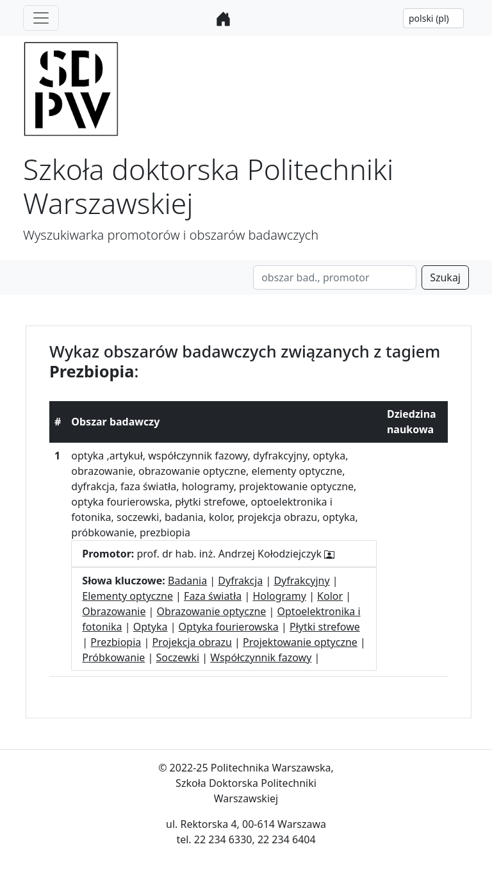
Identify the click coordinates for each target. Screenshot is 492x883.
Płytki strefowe (325, 627)
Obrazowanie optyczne (211, 611)
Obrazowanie (113, 611)
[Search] (334, 277)
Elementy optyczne (127, 596)
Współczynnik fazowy (260, 657)
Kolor (330, 596)
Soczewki (177, 657)
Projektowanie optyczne (300, 642)
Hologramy (279, 596)
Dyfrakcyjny (301, 581)
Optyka (150, 627)
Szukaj (445, 277)
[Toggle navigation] (41, 18)
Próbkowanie (113, 657)
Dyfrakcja (240, 581)
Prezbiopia (115, 642)
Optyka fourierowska (229, 627)
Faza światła (213, 596)
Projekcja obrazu (191, 642)
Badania (187, 581)
